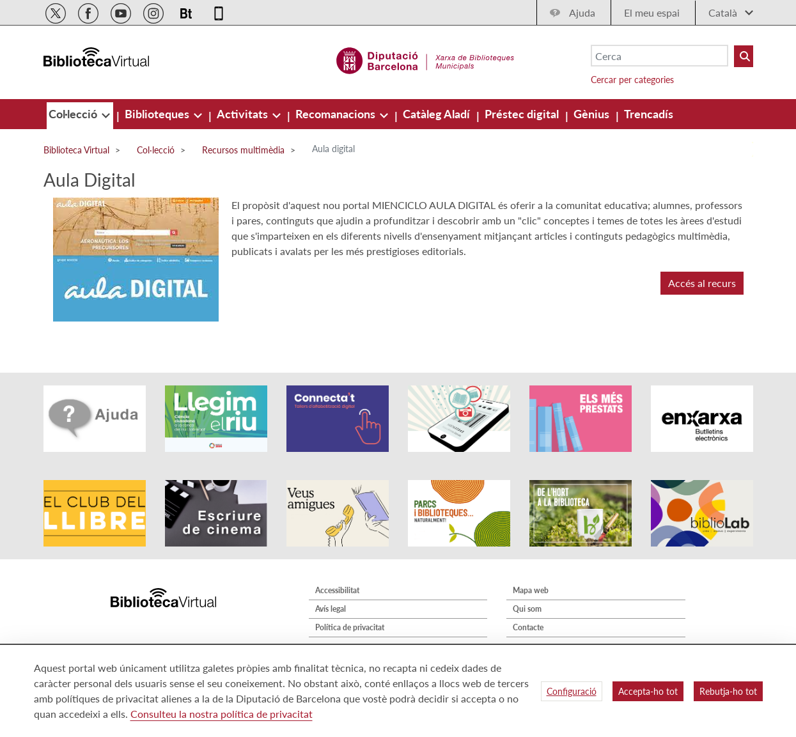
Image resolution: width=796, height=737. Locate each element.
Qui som (527, 609)
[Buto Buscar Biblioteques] (743, 56)
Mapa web (531, 590)
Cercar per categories (632, 79)
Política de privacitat (349, 627)
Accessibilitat (337, 590)
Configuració (572, 691)
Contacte (528, 627)
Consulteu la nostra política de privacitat (221, 714)
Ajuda (582, 12)
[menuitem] (74, 114)
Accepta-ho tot (648, 691)
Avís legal (330, 609)
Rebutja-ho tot (728, 691)
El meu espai (652, 12)
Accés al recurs (702, 283)
